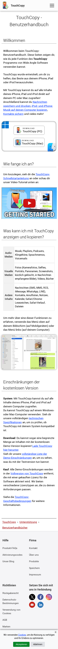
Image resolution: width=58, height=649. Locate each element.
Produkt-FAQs (9, 548)
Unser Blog (8, 561)
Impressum (35, 574)
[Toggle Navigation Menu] (52, 5)
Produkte (34, 561)
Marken (6, 626)
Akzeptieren (21, 644)
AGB (4, 619)
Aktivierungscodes (12, 554)
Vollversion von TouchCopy (27, 473)
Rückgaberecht (10, 593)
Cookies (22, 634)
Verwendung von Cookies (11, 611)
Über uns (34, 554)
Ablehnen (37, 644)
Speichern (34, 567)
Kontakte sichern (13, 114)
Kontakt (33, 548)
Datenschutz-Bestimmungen (10, 601)
